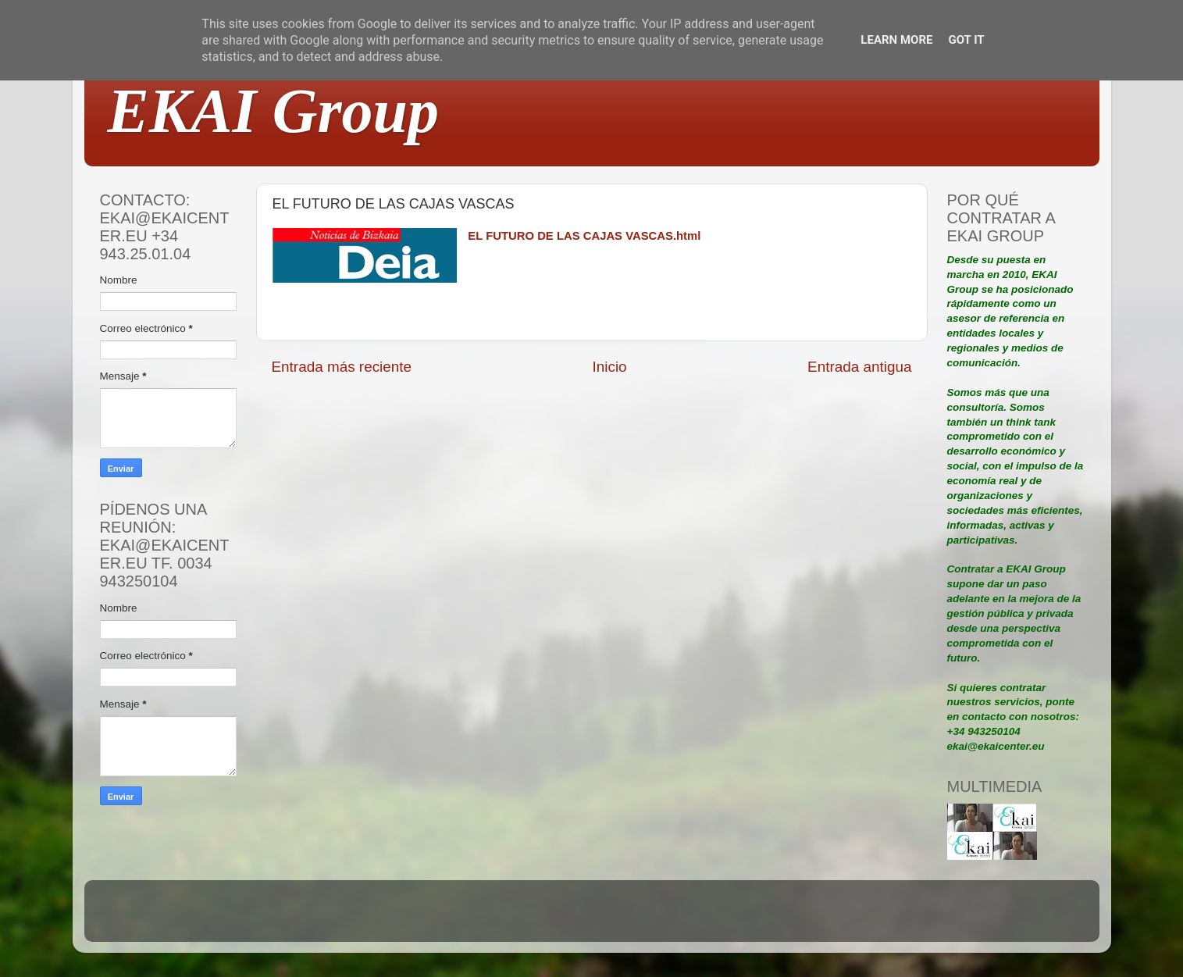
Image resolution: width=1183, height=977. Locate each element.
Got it (966, 40)
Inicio (610, 366)
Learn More (896, 40)
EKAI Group (274, 111)
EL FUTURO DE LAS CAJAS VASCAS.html (584, 236)
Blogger (693, 918)
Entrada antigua (859, 366)
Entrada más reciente (342, 366)
